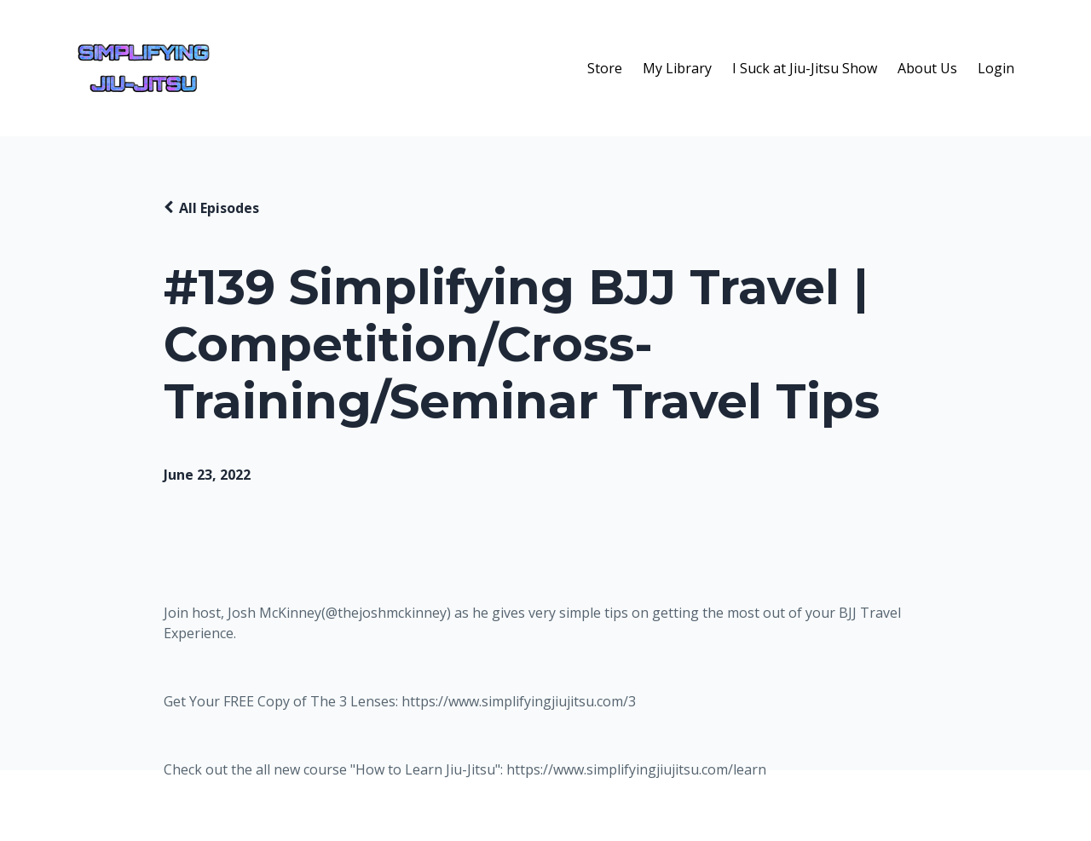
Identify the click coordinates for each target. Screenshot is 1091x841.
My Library (677, 68)
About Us (927, 68)
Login (996, 68)
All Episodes (219, 208)
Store (604, 68)
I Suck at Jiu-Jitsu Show (804, 68)
